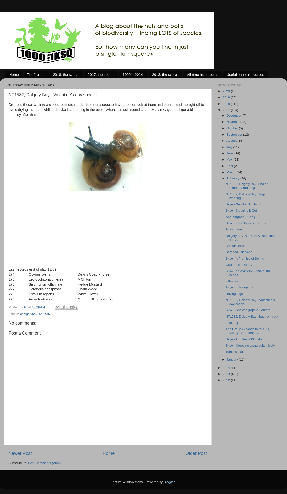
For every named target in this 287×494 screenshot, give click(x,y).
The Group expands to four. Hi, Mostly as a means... (248, 331)
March (231, 172)
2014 (227, 367)
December (234, 115)
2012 (227, 380)
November (234, 122)
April (230, 166)
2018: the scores (66, 74)
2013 (227, 374)
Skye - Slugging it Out (241, 210)
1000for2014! (133, 74)
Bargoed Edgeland (239, 252)
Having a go (234, 294)
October (232, 128)
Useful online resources (245, 74)
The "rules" (36, 74)
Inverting (232, 323)
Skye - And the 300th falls (244, 339)
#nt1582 (45, 314)
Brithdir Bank (235, 246)
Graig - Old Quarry (239, 264)
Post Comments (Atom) (45, 463)
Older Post (196, 453)
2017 (227, 110)
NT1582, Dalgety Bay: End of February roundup (247, 186)
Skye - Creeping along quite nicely (250, 345)
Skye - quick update (240, 287)
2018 (227, 104)
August (231, 140)
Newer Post (20, 453)
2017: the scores (101, 74)
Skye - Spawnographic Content (248, 310)
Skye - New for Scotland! (243, 204)
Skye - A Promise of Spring (245, 258)
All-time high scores (202, 74)
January (232, 359)
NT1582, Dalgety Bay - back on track (252, 316)
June (230, 153)
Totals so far (234, 351)
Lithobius (232, 281)
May (229, 159)
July (229, 147)
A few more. (234, 229)
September (234, 134)
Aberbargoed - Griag (240, 217)
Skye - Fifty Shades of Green (246, 223)
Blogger (169, 482)
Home (14, 74)
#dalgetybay (28, 314)
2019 (227, 97)
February (233, 178)
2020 (227, 91)
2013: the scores (165, 74)
